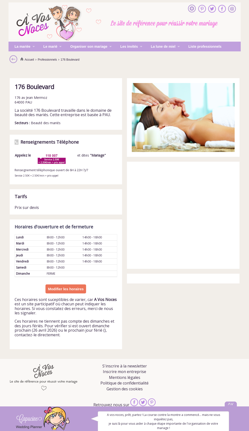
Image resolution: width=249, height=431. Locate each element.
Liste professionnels (205, 46)
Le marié (49, 47)
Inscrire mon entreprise (124, 371)
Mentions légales (124, 377)
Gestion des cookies (125, 389)
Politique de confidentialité (124, 383)
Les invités (128, 47)
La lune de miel (162, 47)
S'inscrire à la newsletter (124, 366)
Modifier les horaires (66, 289)
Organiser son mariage (88, 47)
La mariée (22, 47)
